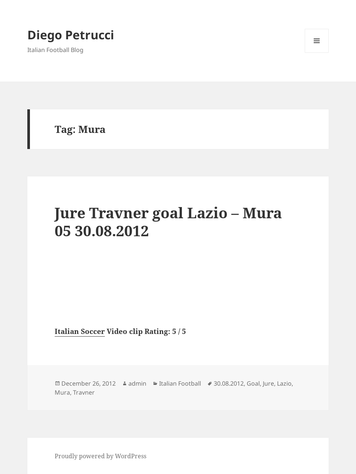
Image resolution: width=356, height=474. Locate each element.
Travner (84, 392)
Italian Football (180, 383)
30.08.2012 (229, 383)
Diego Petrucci (70, 35)
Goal (253, 383)
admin (137, 383)
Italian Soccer (80, 331)
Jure (268, 383)
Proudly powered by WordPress (100, 456)
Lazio (284, 383)
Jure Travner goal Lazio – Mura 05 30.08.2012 (168, 221)
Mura (62, 392)
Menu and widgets (317, 52)
